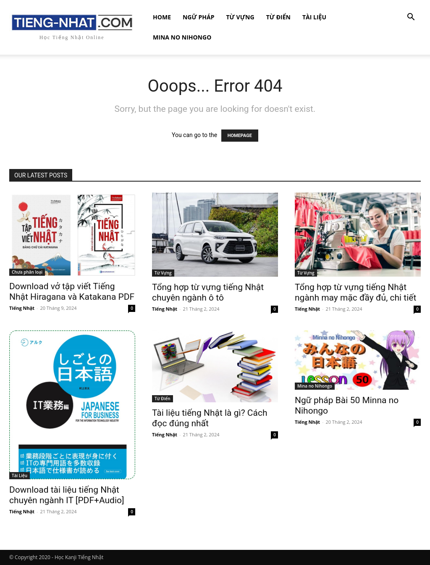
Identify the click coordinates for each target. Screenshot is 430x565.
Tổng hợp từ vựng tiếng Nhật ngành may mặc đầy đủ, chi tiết (355, 292)
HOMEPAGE (240, 135)
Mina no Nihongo (182, 37)
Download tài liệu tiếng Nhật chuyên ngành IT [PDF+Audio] (66, 495)
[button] (411, 18)
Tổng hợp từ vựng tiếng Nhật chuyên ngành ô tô (208, 292)
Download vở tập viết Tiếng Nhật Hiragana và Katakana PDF (71, 291)
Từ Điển (278, 17)
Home (162, 17)
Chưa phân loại (27, 272)
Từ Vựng (240, 17)
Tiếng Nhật (21, 308)
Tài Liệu (314, 17)
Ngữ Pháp (199, 17)
